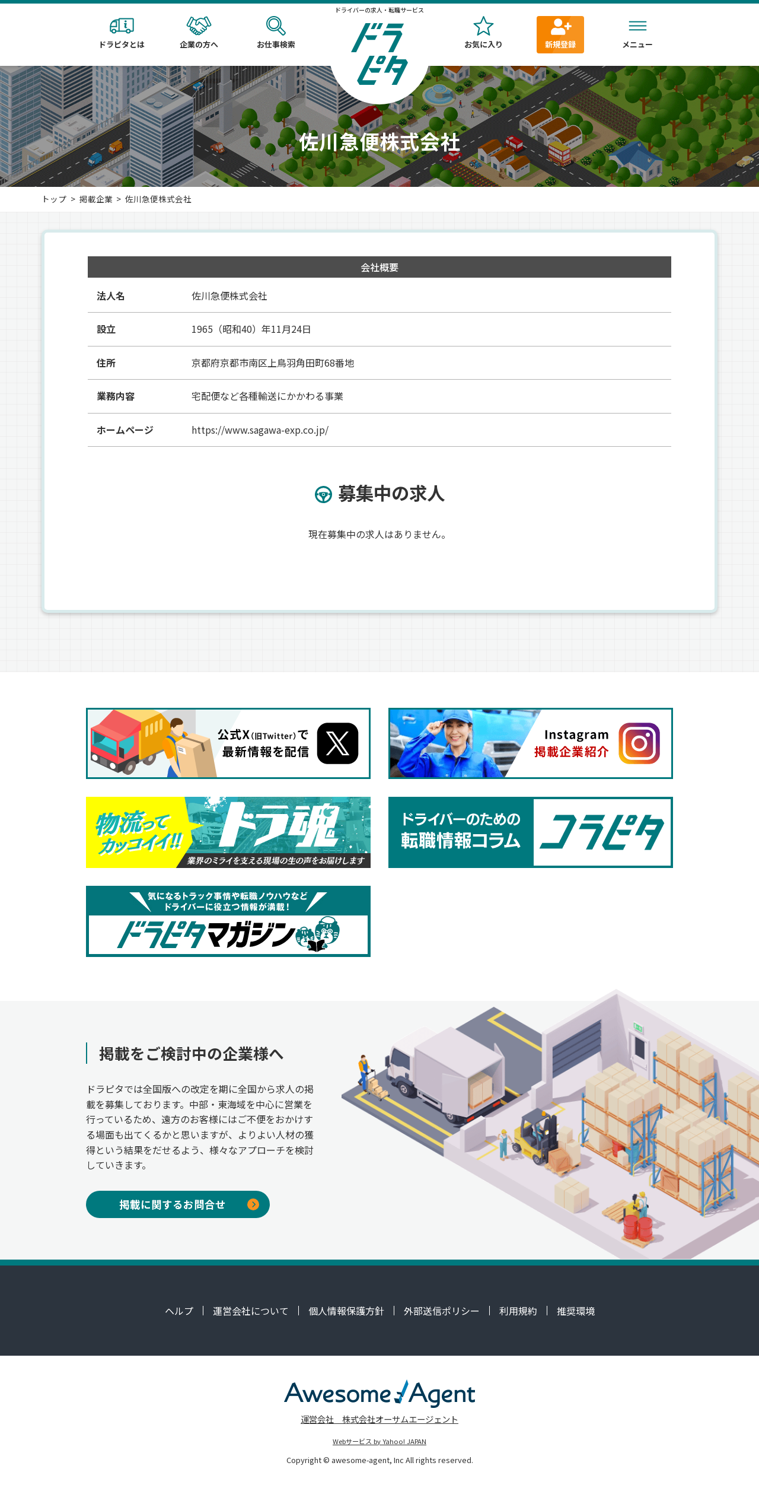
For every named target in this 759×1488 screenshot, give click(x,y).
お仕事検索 (275, 33)
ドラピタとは (121, 33)
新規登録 (560, 33)
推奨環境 (576, 1310)
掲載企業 (96, 199)
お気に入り (483, 33)
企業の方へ (198, 33)
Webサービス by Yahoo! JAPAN (379, 1441)
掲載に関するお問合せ (189, 1204)
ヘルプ (179, 1310)
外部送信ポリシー (442, 1310)
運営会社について (251, 1310)
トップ (54, 199)
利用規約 (518, 1310)
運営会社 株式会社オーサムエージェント (379, 1419)
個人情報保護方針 (346, 1310)
